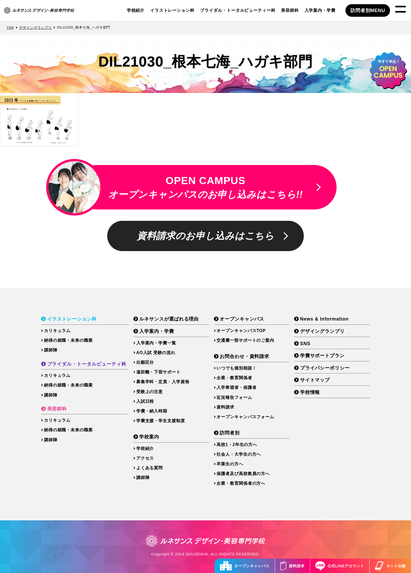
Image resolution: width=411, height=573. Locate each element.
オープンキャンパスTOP (241, 330)
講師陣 (50, 350)
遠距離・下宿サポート (158, 372)
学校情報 (310, 392)
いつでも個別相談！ (236, 368)
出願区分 (145, 362)
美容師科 (290, 10)
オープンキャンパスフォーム (245, 417)
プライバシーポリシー (325, 368)
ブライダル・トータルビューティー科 (237, 10)
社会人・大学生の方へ (239, 454)
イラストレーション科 (172, 10)
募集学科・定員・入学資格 (163, 381)
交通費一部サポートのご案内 (245, 340)
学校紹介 (136, 10)
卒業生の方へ (230, 464)
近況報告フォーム (234, 397)
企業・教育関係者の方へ (241, 483)
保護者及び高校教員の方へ (243, 473)
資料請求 (292, 565)
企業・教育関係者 (234, 378)
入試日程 (145, 401)
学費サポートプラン (322, 355)
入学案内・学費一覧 (156, 343)
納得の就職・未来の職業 (68, 340)
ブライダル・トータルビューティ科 (86, 364)
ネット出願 (390, 565)
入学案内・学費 (320, 10)
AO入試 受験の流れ (155, 352)
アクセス (145, 458)
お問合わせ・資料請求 (244, 356)
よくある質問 (149, 468)
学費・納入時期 (151, 411)
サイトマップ (315, 380)
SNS (305, 343)
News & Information (324, 319)
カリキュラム (57, 330)
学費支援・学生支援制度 (160, 420)
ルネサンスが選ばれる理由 (169, 319)
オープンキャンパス (244, 565)
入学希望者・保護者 (236, 387)
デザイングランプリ (322, 331)
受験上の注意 (149, 391)
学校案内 (149, 436)
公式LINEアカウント (339, 565)
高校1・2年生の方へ (237, 444)
